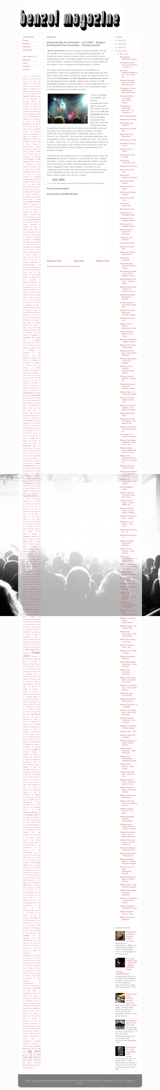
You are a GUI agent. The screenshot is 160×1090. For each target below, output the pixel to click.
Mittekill (38, 571)
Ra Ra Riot (37, 671)
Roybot (25, 689)
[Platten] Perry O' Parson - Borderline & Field (128, 326)
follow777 (120, 1081)
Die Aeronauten (28, 285)
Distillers (38, 302)
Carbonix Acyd (29, 217)
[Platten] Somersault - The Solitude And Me (128, 429)
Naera (25, 602)
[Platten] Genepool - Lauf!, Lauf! (128, 646)
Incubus (34, 440)
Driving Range (34, 312)
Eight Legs (26, 327)
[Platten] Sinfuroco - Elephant (128, 918)
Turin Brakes (32, 991)
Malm (31, 541)
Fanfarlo (32, 350)
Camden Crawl (36, 214)
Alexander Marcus (30, 101)
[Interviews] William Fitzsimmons (127, 253)
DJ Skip (35, 260)
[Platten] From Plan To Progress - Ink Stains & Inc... (127, 421)
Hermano (34, 418)
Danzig (36, 267)
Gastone (25, 385)
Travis (27, 976)
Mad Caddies (28, 531)
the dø (36, 1065)
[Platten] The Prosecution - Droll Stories (128, 481)
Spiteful (27, 759)
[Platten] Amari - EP (127, 583)
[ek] (39, 1049)
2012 (120, 44)
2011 (120, 47)
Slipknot (25, 732)
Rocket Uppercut (28, 684)
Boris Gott (35, 187)
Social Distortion (35, 742)
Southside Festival (30, 752)
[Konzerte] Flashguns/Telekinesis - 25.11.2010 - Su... (128, 73)
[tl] (40, 1057)
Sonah (27, 749)
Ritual (36, 681)
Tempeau (28, 797)
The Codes (37, 835)
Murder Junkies (34, 592)
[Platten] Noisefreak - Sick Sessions (128, 700)
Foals (24, 373)
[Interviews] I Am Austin (126, 150)
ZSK (24, 1046)
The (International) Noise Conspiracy (32, 802)
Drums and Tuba (28, 317)
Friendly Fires (29, 378)
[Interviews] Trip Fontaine (126, 238)
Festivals (26, 360)
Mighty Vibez (36, 559)
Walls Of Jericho (30, 1018)
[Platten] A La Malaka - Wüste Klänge (128, 727)
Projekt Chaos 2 (35, 664)
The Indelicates (36, 885)
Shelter (31, 709)
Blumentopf (37, 176)
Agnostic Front (28, 96)
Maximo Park (34, 549)
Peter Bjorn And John (30, 644)
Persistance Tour (35, 639)
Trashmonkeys (36, 973)
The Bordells (37, 827)
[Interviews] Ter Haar (128, 140)
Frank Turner (27, 375)
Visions (35, 1013)
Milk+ (27, 561)
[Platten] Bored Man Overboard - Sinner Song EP (128, 664)
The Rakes (30, 913)
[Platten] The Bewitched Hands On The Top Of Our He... (128, 459)
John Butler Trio (28, 471)
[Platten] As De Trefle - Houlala (128, 652)
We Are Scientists (97, 183)
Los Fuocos (28, 524)
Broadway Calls (28, 197)
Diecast (31, 295)
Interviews (27, 47)
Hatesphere (34, 405)
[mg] (31, 1055)
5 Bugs (32, 89)
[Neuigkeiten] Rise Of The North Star (131, 1023)
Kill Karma (34, 491)
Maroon (25, 546)
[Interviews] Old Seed (128, 166)
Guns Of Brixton (33, 400)
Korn (39, 496)
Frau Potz (37, 375)
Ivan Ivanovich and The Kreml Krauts (32, 448)
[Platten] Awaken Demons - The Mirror (126, 811)
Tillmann (38, 955)
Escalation (34, 335)
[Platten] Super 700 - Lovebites (128, 736)
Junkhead (29, 483)
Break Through (31, 194)
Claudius (28, 237)
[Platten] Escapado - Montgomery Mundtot (128, 297)
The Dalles (34, 842)
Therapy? (26, 948)
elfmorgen (37, 1060)
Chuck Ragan (36, 234)
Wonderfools (34, 1036)
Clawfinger (37, 237)
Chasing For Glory (30, 227)
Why (32, 1028)
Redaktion (27, 66)
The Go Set (37, 872)
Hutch (39, 428)
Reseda (25, 679)
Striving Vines (27, 772)
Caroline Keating (34, 219)
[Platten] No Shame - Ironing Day (128, 640)
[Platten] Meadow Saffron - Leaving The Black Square (128, 861)
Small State (29, 734)
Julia (39, 481)
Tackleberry (26, 789)
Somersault (26, 747)
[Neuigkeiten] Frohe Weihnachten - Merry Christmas (127, 90)
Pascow (28, 634)
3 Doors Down (27, 86)
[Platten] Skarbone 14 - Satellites (128, 706)
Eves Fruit (35, 342)
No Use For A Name (30, 614)
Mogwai (35, 576)
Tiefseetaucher (27, 955)
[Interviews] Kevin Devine (127, 182)
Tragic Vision (29, 970)
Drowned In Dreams (30, 315)
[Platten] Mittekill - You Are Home (127, 913)
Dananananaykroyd (29, 265)
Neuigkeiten (27, 50)
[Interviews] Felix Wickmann (126, 135)
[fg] (30, 1051)
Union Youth (37, 998)
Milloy (36, 561)
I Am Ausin (28, 430)
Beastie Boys (27, 146)
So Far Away (29, 739)
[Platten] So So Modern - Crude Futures (127, 551)
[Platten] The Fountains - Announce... (125, 672)
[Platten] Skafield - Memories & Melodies (127, 543)
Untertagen (29, 1001)
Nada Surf (34, 599)
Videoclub (26, 1013)
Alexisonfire (26, 104)
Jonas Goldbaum (28, 481)
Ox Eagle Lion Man (31, 629)
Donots (38, 307)
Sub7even (28, 774)
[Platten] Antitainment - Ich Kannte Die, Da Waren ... (128, 473)
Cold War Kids (31, 244)
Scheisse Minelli (31, 696)
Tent (34, 797)
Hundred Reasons (28, 428)
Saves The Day (36, 694)
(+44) (24, 76)
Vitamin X (26, 1016)
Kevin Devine (30, 488)
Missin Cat (34, 569)
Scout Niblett (27, 699)
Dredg (25, 312)
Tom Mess (37, 963)
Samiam (25, 694)
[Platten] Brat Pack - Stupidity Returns (131, 997)
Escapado (26, 337)
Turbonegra (34, 985)
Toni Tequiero (34, 965)
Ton (26, 965)
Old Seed (28, 622)
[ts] (28, 1060)
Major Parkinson (28, 539)
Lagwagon (28, 504)
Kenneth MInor (36, 486)
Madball (34, 534)
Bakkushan (26, 139)
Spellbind (26, 757)
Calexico (25, 212)
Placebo (25, 653)
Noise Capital (29, 617)
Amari (27, 106)
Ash (36, 126)
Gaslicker (35, 383)
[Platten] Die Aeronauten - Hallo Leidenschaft (128, 634)
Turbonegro (26, 988)
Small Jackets (36, 732)
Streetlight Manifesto (30, 769)
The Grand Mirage (31, 875)
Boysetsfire (26, 192)
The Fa (32, 855)
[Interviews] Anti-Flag (128, 119)
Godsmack (34, 390)
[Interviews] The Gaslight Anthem (127, 219)
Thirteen (35, 950)
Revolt (33, 679)
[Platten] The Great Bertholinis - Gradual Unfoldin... (128, 312)
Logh (24, 516)
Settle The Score (35, 704)
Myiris (25, 594)
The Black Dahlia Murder (32, 822)
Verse (25, 1011)
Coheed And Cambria (33, 242)
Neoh (34, 607)
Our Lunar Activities (34, 627)
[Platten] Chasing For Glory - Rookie (128, 517)
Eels (36, 325)
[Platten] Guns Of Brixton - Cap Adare (127, 524)
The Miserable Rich (29, 903)
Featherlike (26, 353)
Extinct (25, 345)
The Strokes (30, 933)
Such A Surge (33, 777)
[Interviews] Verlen (127, 243)
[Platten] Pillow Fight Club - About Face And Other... (128, 712)
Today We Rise (28, 960)
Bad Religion (34, 134)
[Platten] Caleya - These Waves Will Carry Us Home (128, 450)
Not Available (36, 619)
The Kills (38, 888)
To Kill (36, 958)
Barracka (26, 141)
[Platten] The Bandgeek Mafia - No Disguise (128, 605)
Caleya (35, 212)
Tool (24, 968)
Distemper (28, 302)
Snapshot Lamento (35, 737)
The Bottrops (30, 830)
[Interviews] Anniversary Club (127, 161)
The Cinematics (82, 183)
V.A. (32, 1006)
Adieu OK (35, 94)
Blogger (80, 1083)
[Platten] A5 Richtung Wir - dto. (128, 531)
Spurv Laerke (27, 764)
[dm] (24, 1049)
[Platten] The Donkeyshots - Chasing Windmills (128, 758)
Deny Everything (29, 280)
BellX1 (32, 151)
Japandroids (37, 456)
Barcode (35, 139)
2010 (120, 51)
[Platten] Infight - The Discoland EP (128, 627)
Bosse (25, 189)
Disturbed (29, 305)
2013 (120, 40)
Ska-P (25, 722)
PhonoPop (37, 647)
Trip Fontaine (36, 976)
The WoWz (35, 945)
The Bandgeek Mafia (30, 815)
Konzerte (71, 183)
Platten (25, 40)
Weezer (35, 1023)
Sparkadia (26, 754)
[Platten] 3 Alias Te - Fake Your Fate (128, 467)
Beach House (36, 141)
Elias (33, 330)
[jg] (24, 1055)
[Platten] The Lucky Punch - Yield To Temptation (127, 842)
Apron (29, 121)
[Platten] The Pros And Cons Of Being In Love (128, 803)
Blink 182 (29, 169)
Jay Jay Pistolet (30, 458)
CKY (27, 209)
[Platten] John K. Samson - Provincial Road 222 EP (127, 369)
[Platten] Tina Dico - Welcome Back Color (127, 400)
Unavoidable (27, 993)
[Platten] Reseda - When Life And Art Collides (128, 789)
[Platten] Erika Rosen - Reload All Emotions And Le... (128, 289)
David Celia (27, 272)
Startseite (79, 260)
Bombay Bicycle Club (32, 179)
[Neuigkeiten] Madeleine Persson (128, 58)
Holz (36, 420)
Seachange (34, 702)
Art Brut (35, 124)
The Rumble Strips (29, 920)
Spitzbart (36, 759)
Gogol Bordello (28, 393)
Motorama (26, 589)
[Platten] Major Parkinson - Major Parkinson (128, 751)
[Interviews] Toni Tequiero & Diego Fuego (128, 266)
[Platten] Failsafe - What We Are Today (127, 334)
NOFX (25, 599)
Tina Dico (28, 958)
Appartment (37, 119)
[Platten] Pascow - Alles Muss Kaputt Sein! (128, 305)
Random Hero (32, 674)
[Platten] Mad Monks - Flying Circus (128, 854)
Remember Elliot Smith (30, 676)
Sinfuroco (26, 719)
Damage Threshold (30, 262)
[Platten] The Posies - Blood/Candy (128, 346)
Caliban (25, 214)
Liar (33, 511)
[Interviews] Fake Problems (126, 124)
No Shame (34, 612)
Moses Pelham (28, 584)
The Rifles (34, 918)
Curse (25, 257)
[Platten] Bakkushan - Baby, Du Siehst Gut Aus (128, 879)
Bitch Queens (36, 161)
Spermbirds (37, 757)
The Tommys (34, 943)
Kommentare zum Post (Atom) (68, 266)
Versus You (34, 1011)
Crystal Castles (31, 254)
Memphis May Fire (30, 554)
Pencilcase (26, 637)
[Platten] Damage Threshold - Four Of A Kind (127, 720)
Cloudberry (37, 240)
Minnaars (26, 564)
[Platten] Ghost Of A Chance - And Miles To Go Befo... (128, 407)
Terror (32, 800)
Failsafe (32, 345)
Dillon (32, 297)
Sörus (35, 787)
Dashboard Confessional (31, 270)
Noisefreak (26, 619)
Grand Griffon (36, 395)
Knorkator (35, 493)
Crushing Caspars (35, 252)
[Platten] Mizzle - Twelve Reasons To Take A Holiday (128, 826)
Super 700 (26, 784)
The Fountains (30, 860)
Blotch (29, 174)
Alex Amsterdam (32, 99)
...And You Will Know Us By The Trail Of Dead (32, 78)
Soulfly (35, 749)
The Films (37, 857)
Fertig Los (35, 358)
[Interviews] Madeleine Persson (128, 176)
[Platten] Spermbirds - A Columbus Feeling (128, 361)
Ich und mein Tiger (29, 435)
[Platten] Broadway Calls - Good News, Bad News (127, 834)
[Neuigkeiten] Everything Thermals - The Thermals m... (127, 109)
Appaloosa (26, 119)
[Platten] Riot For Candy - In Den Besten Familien (127, 510)
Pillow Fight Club (31, 650)
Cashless (35, 222)
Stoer (35, 767)
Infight (25, 443)
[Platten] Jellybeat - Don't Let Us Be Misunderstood (127, 82)
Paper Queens (36, 632)
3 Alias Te (35, 83)
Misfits (25, 569)
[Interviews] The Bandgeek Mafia (127, 214)
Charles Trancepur (30, 224)
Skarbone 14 (27, 724)
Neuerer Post (54, 260)
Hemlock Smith (28, 413)
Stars (36, 764)
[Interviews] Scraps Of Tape (127, 156)
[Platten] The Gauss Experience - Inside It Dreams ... (128, 566)
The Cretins (30, 837)
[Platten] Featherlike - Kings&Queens (128, 579)
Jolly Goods (37, 476)
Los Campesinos (35, 521)
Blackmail (29, 164)
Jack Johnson (34, 450)
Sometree (38, 747)
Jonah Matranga (31, 478)
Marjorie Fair (33, 544)
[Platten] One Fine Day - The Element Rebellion (128, 353)
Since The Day (32, 717)
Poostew (34, 656)
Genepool (35, 385)
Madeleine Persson (30, 536)
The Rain (38, 910)
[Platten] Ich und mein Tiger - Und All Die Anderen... (128, 687)
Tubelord (25, 985)
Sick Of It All (36, 714)
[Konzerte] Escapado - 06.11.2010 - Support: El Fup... (128, 273)
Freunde (26, 69)
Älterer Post (102, 260)
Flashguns (37, 363)
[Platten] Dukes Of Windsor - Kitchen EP (128, 378)
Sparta (35, 754)
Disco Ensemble (35, 300)
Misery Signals (34, 566)
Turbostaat (37, 988)
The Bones (26, 827)
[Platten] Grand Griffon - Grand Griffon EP (127, 502)
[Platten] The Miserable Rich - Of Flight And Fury (128, 559)
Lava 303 (34, 506)
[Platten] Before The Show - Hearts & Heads (128, 281)
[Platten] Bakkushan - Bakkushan (128, 796)
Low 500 (38, 524)
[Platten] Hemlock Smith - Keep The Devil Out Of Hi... (128, 782)
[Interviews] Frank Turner (127, 199)
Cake (35, 209)
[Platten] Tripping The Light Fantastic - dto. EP (128, 743)
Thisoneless (27, 953)
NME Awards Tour (30, 597)
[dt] (33, 1049)
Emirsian (29, 332)
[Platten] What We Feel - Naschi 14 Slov (127, 774)
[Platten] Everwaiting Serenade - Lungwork (128, 892)
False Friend (36, 347)
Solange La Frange (31, 744)
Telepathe (38, 795)
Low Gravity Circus (31, 526)
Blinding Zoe (36, 167)
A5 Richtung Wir (35, 91)
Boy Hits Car (34, 189)
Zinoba (30, 1046)
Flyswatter (35, 370)
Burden (25, 204)
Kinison (25, 493)
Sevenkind (29, 706)
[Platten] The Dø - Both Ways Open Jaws (131, 1050)
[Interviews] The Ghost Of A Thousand (126, 232)
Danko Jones (27, 267)
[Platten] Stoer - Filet (128, 731)
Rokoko (34, 686)
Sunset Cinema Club (30, 782)
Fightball (35, 360)
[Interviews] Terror (127, 209)
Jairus (25, 453)
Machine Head (33, 529)
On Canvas (37, 622)
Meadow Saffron (29, 551)
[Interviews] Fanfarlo (128, 116)
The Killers (28, 888)
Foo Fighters (34, 373)
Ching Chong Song (30, 229)
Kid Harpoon (62, 183)
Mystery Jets (34, 594)
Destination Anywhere (30, 282)
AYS (26, 94)
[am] (36, 1046)
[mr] (54, 183)
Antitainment (34, 116)
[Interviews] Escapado (125, 259)
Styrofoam (37, 772)
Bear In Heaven (32, 144)
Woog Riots (28, 1038)
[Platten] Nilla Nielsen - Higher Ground (128, 340)
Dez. (122, 54)
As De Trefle (27, 126)
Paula (36, 634)
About (25, 63)
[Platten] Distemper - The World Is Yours (128, 907)
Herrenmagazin (28, 420)
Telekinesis (26, 795)
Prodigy (25, 664)
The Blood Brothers (31, 825)
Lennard (25, 509)
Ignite (33, 438)
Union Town (26, 998)
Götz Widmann (28, 403)
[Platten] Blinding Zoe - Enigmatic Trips (128, 849)
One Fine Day (29, 624)
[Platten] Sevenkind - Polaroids (128, 657)
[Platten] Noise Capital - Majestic (128, 573)
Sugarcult (26, 779)
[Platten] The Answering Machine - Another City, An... (128, 596)
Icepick (36, 433)
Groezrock (29, 398)
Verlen (36, 1008)
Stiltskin (25, 767)
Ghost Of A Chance (29, 388)
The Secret (37, 923)
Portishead (26, 659)
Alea (39, 96)
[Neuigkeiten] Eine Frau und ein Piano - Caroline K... (128, 65)
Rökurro (34, 691)
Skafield (34, 722)
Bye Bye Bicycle (35, 207)
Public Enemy (29, 666)
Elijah (39, 330)
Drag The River (32, 310)
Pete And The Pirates (32, 642)
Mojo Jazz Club (28, 579)
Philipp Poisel (27, 647)
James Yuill (34, 453)
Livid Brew (34, 514)
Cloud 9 (27, 239)
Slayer (35, 729)
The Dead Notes (29, 845)
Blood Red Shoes (35, 172)
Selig (24, 704)
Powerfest (34, 661)
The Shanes (30, 925)
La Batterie (37, 501)
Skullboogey (34, 727)
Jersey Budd (27, 463)
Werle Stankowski (28, 1026)
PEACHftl (26, 632)
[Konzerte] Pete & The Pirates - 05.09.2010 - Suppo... (127, 99)
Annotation (31, 114)
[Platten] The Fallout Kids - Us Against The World (128, 680)
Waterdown (26, 1021)
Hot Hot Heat (33, 425)
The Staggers (36, 928)
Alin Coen (37, 104)
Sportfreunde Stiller (30, 762)
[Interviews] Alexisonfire (125, 205)
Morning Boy (34, 582)
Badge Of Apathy (30, 136)
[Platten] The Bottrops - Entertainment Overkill (128, 900)
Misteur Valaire (28, 571)
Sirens (35, 719)
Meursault (26, 556)
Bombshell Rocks (29, 182)
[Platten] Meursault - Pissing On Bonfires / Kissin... (128, 386)
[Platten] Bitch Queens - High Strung (126, 766)
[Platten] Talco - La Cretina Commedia (128, 393)
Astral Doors (27, 129)
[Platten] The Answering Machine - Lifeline (131, 935)
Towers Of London (35, 968)
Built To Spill (33, 202)
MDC (24, 529)
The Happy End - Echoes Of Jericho (128, 435)
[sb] (30, 1057)
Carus (27, 222)
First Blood (26, 363)
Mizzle (28, 574)
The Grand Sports (29, 877)
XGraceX (35, 1043)
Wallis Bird (35, 1016)
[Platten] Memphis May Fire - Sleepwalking (127, 819)
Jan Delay (26, 456)
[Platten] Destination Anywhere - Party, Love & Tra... (128, 442)
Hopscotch (26, 423)
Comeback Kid (27, 247)
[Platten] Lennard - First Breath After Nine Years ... (127, 495)
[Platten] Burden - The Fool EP (127, 694)
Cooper (31, 249)
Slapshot (25, 729)
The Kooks (30, 890)
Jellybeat (36, 461)
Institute (34, 443)
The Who (26, 945)
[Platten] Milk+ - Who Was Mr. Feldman (128, 886)
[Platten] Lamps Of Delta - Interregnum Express (127, 870)
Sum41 (35, 779)
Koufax (28, 498)
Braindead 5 (37, 192)
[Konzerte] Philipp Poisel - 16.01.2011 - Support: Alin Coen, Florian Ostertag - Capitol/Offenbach (126, 966)
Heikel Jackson (28, 408)
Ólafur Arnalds (27, 1067)
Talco (35, 792)
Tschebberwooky (28, 983)
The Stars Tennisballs (33, 930)
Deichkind (35, 277)
